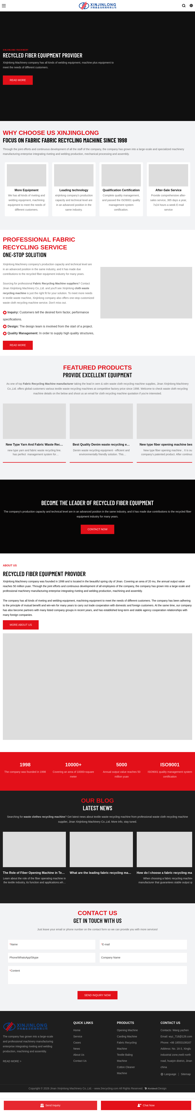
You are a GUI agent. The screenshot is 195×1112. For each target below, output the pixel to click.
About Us (78, 1061)
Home (76, 1036)
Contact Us (79, 1067)
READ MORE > (12, 1067)
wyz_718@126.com (180, 1042)
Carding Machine (127, 1042)
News (76, 1055)
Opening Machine (127, 1036)
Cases (77, 1048)
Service (77, 1042)
